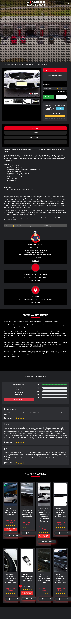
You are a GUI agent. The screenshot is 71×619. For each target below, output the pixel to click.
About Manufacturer (35, 142)
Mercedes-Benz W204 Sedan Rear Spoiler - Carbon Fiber (60, 512)
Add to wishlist (61, 97)
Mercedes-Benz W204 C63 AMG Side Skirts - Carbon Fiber (44, 578)
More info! (64, 84)
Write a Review (19, 399)
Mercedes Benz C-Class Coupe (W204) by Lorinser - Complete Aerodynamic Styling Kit (44, 514)
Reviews (35, 133)
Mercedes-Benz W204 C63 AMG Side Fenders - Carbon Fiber (10, 578)
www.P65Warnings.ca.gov (48, 226)
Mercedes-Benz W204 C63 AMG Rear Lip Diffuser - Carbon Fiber (60, 578)
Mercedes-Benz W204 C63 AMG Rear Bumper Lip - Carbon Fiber (27, 512)
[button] (37, 83)
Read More (35, 280)
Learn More (60, 109)
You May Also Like (35, 137)
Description (35, 128)
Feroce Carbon (62, 91)
